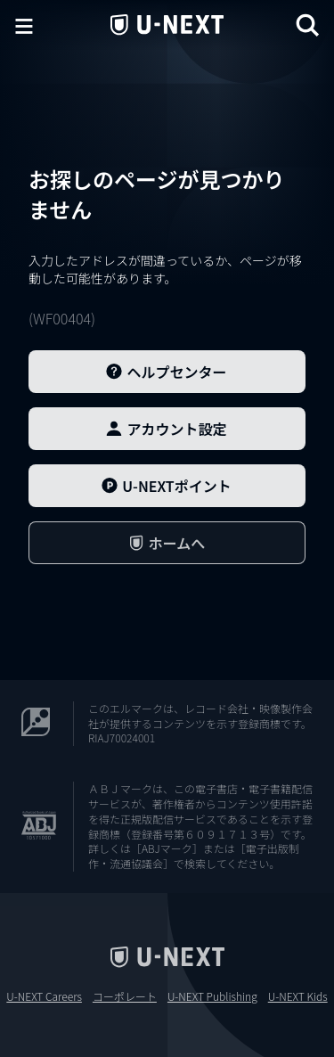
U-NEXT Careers (44, 996)
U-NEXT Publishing (212, 996)
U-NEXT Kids (298, 996)
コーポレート (125, 996)
